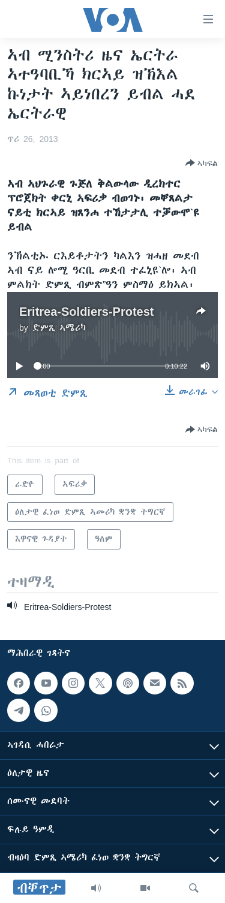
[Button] (201, 163)
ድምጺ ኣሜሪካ (59, 327)
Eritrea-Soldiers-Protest (86, 311)
